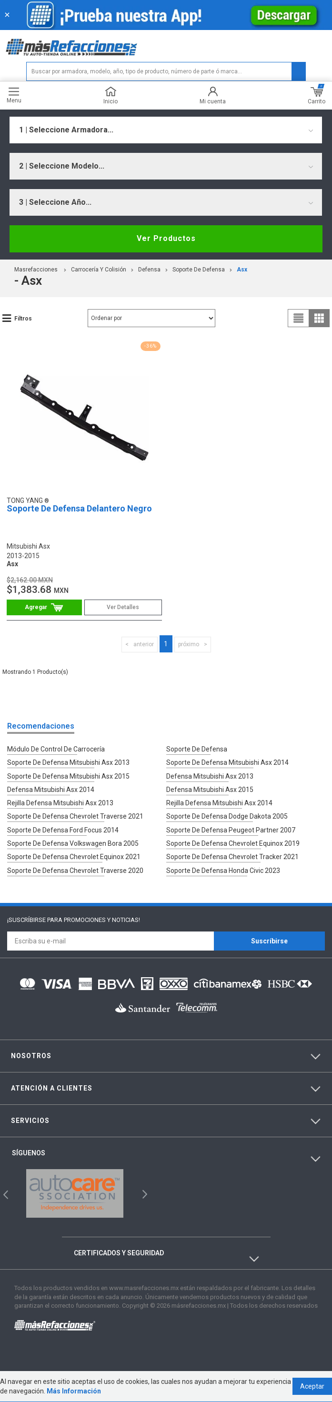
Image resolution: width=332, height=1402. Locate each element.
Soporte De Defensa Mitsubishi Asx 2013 (68, 762)
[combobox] (166, 130)
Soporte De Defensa (198, 269)
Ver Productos (166, 238)
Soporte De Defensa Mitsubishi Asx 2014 (227, 762)
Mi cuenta (213, 95)
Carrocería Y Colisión (98, 269)
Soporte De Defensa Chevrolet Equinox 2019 (233, 842)
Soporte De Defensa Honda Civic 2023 (223, 869)
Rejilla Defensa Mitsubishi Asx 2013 (60, 802)
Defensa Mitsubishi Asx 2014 (50, 789)
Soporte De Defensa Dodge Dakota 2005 (227, 816)
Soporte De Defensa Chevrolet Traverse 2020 (75, 869)
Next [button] (144, 1192)
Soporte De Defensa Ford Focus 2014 (63, 829)
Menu (14, 95)
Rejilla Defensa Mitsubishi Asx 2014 (219, 802)
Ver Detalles (123, 607)
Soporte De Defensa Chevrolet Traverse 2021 (75, 816)
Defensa (149, 269)
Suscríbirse (269, 940)
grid (319, 318)
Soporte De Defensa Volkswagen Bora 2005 (73, 842)
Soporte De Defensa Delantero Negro (79, 508)
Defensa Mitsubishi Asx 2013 (209, 776)
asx (242, 269)
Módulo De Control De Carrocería (56, 749)
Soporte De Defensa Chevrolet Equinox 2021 (74, 856)
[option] (74, 1192)
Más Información (74, 1391)
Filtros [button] (23, 318)
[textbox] (166, 71)
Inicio (110, 95)
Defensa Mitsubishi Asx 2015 (209, 789)
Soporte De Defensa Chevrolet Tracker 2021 (232, 856)
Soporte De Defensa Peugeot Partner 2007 (230, 829)
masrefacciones (36, 269)
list (298, 318)
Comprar (44, 607)
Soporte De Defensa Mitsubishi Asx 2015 (68, 776)
